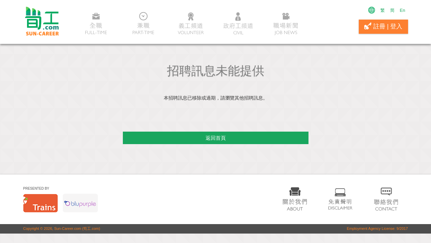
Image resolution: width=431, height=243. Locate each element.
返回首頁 (216, 138)
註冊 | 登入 (383, 26)
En (402, 10)
